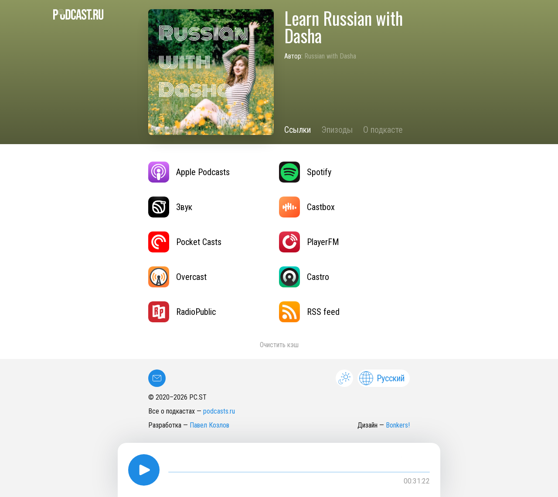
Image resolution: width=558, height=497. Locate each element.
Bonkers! (398, 425)
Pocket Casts (184, 241)
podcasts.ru (219, 411)
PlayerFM (309, 241)
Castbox (307, 207)
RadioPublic (182, 311)
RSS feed (309, 311)
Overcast (177, 276)
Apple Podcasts (189, 172)
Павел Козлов (209, 425)
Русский (382, 378)
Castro (304, 276)
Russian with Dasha (330, 56)
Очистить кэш (279, 345)
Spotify (305, 172)
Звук (170, 207)
